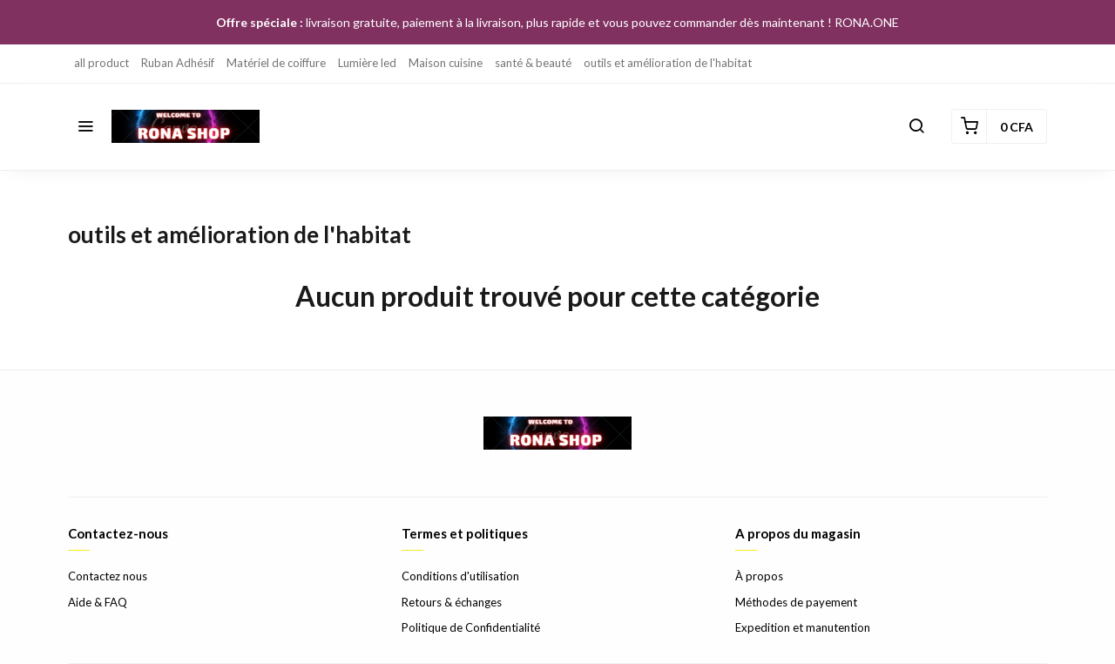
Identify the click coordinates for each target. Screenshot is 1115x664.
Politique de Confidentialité (471, 627)
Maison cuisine (446, 63)
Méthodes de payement (796, 602)
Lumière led (367, 63)
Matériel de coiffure (276, 63)
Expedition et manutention (802, 627)
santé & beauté (533, 63)
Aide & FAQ (97, 602)
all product (101, 63)
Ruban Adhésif (177, 63)
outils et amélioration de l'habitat (668, 63)
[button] (85, 126)
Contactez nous (107, 576)
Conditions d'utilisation (460, 576)
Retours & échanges (452, 602)
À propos (759, 576)
